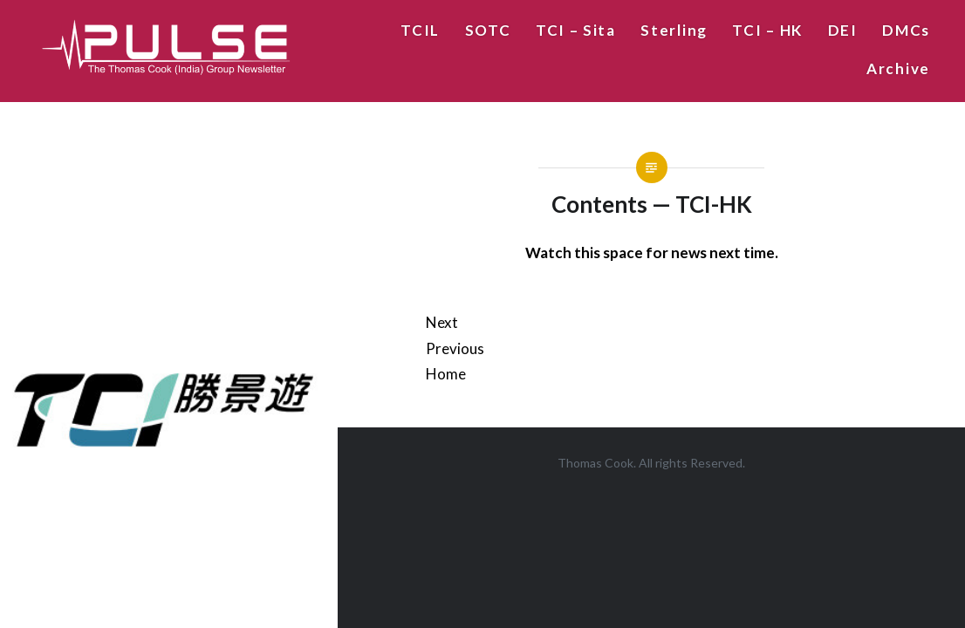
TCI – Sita (576, 30)
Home (446, 374)
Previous (455, 348)
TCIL (420, 30)
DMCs (906, 30)
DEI (843, 30)
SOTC (488, 30)
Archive (898, 68)
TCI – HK (767, 30)
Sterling (674, 30)
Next (442, 322)
